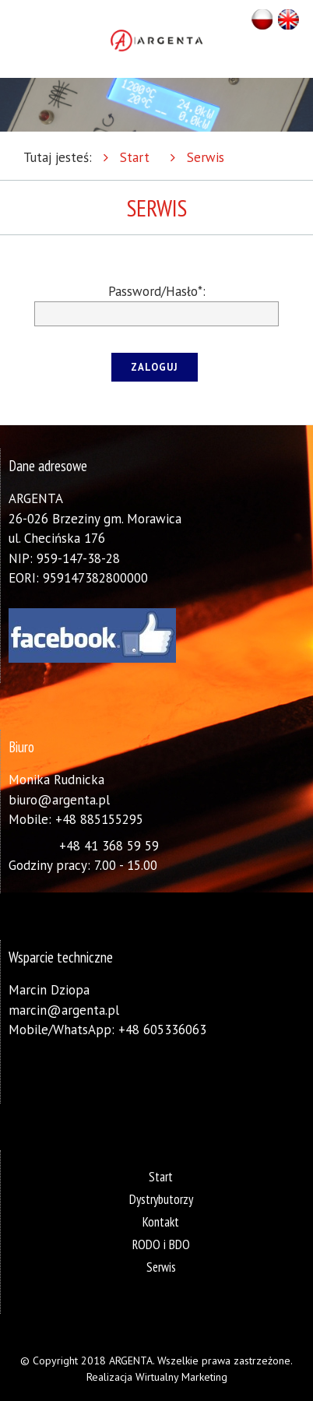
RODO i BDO (161, 1244)
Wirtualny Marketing (181, 1377)
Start (134, 157)
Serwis (205, 157)
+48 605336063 (162, 1029)
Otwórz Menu (16, 39)
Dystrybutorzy (161, 1199)
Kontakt (160, 1221)
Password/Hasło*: (157, 291)
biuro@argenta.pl (59, 799)
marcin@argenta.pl (64, 1010)
